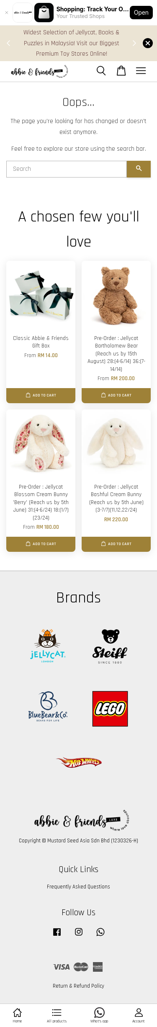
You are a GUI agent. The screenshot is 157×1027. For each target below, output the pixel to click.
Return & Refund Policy (78, 986)
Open (141, 12)
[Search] (66, 169)
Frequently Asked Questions (78, 886)
